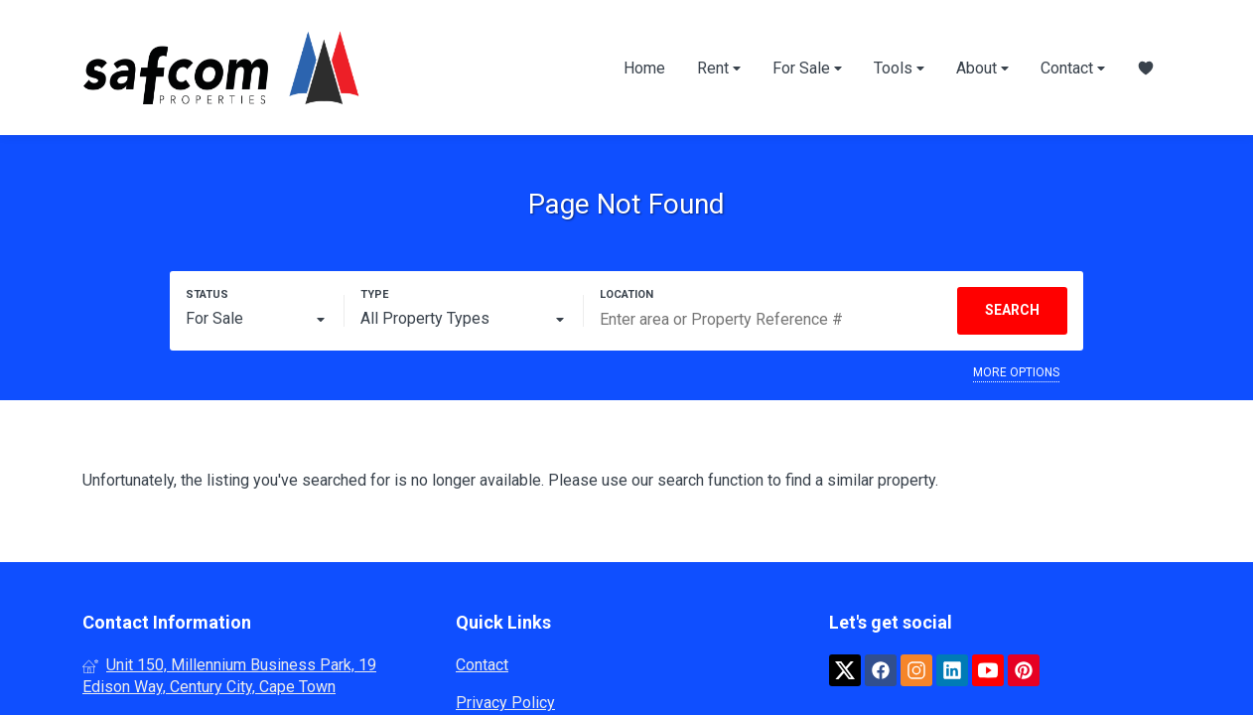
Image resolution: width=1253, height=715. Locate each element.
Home (644, 68)
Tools (899, 68)
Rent (719, 68)
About (982, 68)
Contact (1073, 68)
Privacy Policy (505, 702)
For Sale (807, 68)
